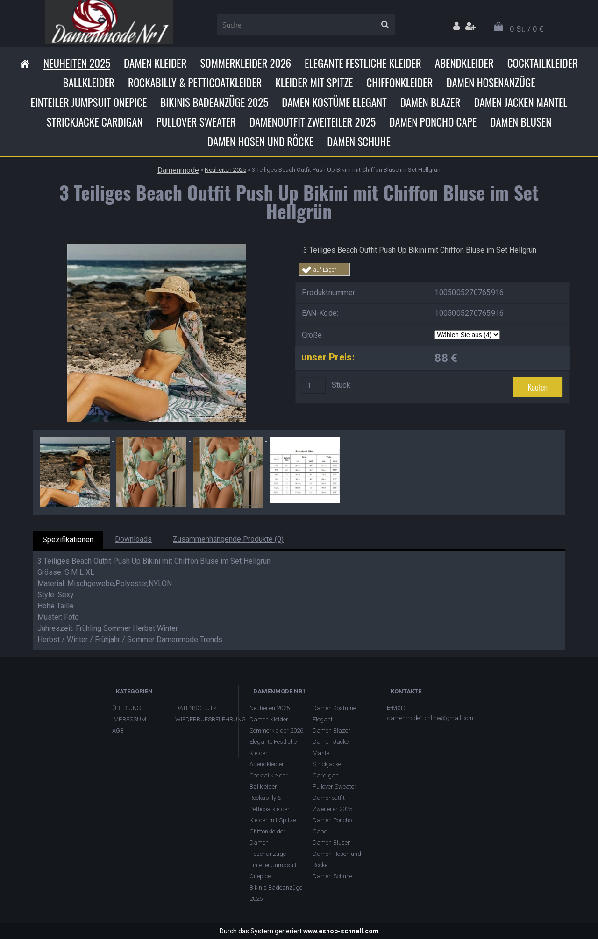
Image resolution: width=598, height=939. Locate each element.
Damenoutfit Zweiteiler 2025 (312, 122)
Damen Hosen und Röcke (260, 141)
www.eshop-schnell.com (341, 931)
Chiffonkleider (399, 83)
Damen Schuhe (359, 141)
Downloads (133, 539)
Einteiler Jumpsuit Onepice (89, 102)
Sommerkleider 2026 (245, 63)
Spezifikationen (68, 539)
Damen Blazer (430, 102)
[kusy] (314, 385)
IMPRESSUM (129, 719)
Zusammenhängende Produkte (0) (228, 539)
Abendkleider (464, 63)
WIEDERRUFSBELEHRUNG (202, 719)
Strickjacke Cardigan (95, 122)
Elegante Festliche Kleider (363, 63)
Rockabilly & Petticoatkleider (195, 83)
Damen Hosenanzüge (490, 83)
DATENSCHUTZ (196, 708)
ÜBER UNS (126, 708)
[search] (385, 25)
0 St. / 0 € (526, 29)
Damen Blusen (520, 122)
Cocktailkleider (542, 63)
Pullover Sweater (196, 122)
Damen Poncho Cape (433, 122)
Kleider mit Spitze (314, 83)
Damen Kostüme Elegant (334, 102)
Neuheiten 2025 (76, 63)
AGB (118, 730)
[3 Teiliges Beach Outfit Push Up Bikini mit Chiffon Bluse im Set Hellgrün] (156, 247)
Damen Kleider (155, 63)
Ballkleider (88, 83)
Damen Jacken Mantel (520, 102)
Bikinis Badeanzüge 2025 (214, 102)
